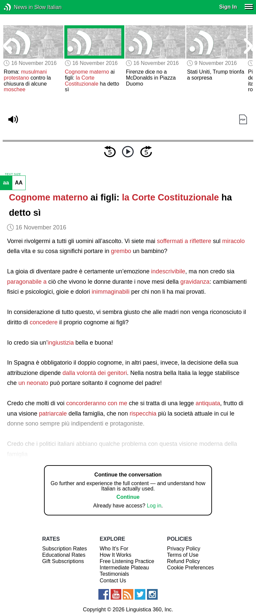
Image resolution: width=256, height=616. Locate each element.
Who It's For (114, 548)
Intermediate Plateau (124, 567)
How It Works (115, 555)
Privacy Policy (183, 548)
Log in (154, 505)
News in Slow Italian (17, 7)
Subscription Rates (64, 548)
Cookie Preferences (190, 567)
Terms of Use (182, 555)
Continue (127, 497)
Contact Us (113, 580)
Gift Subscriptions (63, 561)
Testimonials (114, 574)
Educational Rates (63, 555)
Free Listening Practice (127, 561)
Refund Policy (183, 561)
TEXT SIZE (13, 174)
